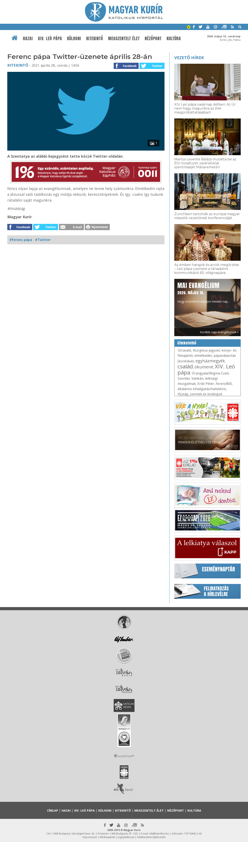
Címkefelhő (186, 343)
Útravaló (184, 350)
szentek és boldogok (206, 394)
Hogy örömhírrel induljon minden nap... (203, 292)
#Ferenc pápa (20, 239)
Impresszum (89, 837)
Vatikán (197, 378)
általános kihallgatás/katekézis (202, 389)
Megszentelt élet (124, 38)
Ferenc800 (224, 383)
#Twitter (43, 239)
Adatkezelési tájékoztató (151, 837)
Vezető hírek (189, 57)
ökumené (203, 367)
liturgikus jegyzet (206, 350)
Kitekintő (94, 38)
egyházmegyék (210, 361)
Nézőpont (153, 38)
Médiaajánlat (107, 837)
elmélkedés (203, 355)
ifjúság (183, 394)
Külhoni (74, 38)
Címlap (52, 810)
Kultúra (174, 38)
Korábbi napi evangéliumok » (219, 332)
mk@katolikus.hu (159, 833)
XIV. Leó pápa (50, 38)
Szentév (184, 378)
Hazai (28, 38)
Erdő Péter (205, 383)
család (185, 366)
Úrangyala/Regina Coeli (210, 373)
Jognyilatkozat (126, 837)
